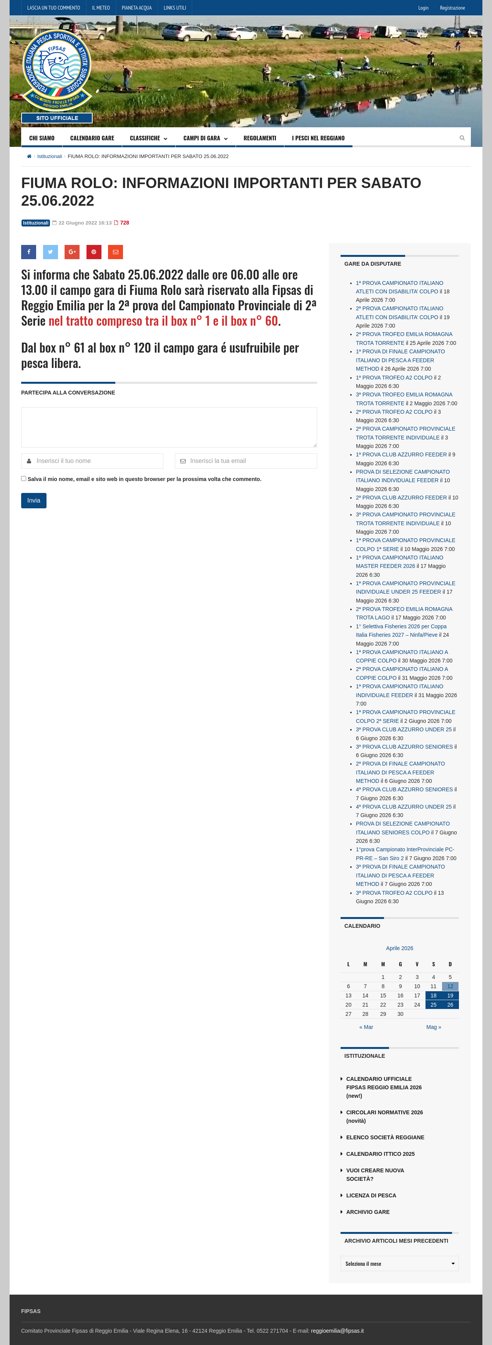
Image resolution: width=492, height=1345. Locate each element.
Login (424, 7)
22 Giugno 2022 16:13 (83, 223)
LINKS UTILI (175, 7)
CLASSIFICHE (145, 137)
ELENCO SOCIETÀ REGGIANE (385, 1128)
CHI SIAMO (42, 137)
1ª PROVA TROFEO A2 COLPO (394, 376)
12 (450, 977)
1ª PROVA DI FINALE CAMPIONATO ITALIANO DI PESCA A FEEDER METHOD (400, 358)
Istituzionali (49, 156)
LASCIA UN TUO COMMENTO (53, 7)
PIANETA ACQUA (137, 7)
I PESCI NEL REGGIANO (318, 137)
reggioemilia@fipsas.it (337, 1321)
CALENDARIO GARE (92, 137)
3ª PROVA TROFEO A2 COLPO (394, 883)
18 (433, 986)
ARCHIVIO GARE (368, 1202)
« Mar (366, 1017)
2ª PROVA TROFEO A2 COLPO (394, 409)
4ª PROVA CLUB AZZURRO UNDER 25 (404, 799)
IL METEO (101, 7)
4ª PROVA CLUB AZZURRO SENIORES (404, 782)
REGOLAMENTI (260, 137)
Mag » (433, 1017)
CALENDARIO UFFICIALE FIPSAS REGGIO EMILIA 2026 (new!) (384, 1077)
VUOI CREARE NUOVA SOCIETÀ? (375, 1165)
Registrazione (452, 7)
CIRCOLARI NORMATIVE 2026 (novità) (384, 1107)
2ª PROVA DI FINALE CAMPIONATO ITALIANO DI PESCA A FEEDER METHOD (400, 764)
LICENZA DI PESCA (371, 1186)
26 (450, 995)
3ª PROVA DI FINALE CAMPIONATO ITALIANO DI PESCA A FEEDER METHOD (400, 866)
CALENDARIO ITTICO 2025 (380, 1144)
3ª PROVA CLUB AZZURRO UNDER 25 (404, 722)
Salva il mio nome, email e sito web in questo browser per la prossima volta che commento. (144, 479)
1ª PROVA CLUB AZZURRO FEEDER (401, 452)
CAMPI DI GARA (201, 137)
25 (433, 995)
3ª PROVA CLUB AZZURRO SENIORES (404, 739)
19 (450, 986)
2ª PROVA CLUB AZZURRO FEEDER (401, 494)
